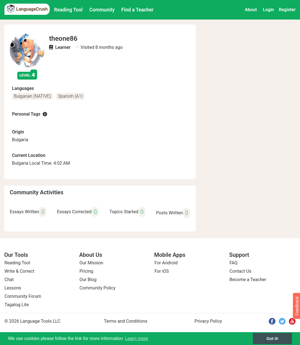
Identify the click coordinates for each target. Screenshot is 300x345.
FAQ (233, 262)
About (251, 9)
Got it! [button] (272, 338)
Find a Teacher (137, 10)
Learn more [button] (136, 338)
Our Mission (91, 262)
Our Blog (87, 279)
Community (102, 10)
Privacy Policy (208, 321)
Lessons (12, 288)
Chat (9, 279)
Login (268, 9)
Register (287, 9)
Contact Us (240, 271)
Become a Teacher (247, 279)
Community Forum (22, 296)
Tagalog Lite (16, 304)
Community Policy (97, 288)
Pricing (86, 271)
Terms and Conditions (125, 321)
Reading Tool (68, 10)
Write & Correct (19, 271)
